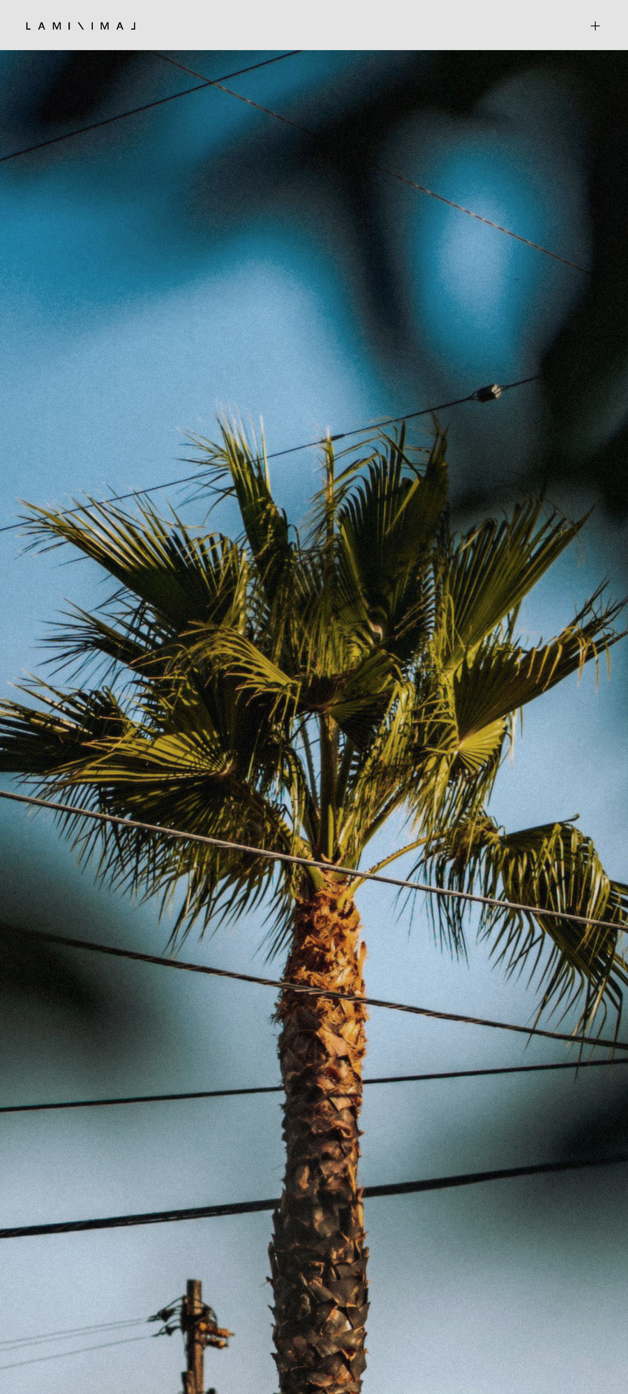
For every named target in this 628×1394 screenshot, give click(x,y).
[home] (80, 25)
